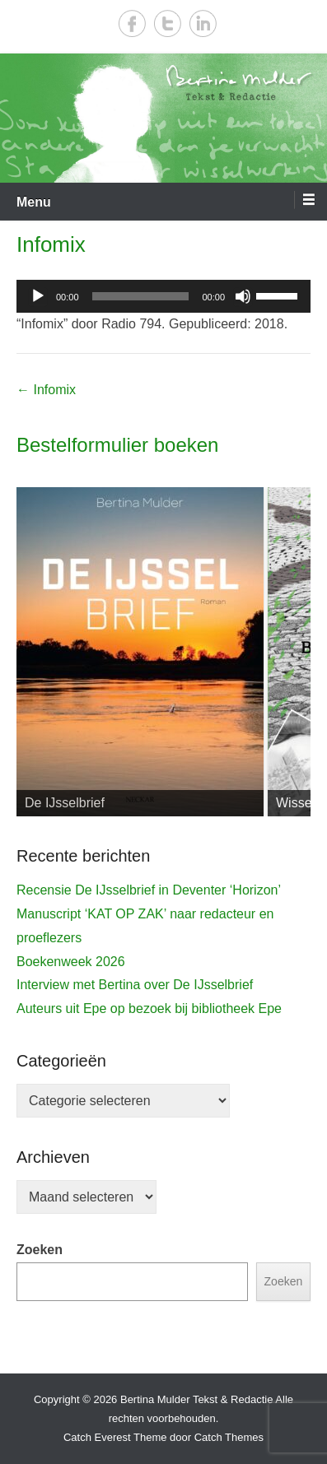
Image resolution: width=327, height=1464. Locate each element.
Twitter (167, 23)
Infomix (51, 244)
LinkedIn (203, 23)
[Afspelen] (38, 296)
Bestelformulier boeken (117, 445)
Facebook (132, 23)
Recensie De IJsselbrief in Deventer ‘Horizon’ (148, 890)
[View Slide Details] (140, 651)
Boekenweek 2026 (70, 962)
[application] (163, 296)
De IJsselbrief (65, 803)
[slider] (140, 296)
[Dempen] (243, 296)
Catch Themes (229, 1437)
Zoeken (39, 1250)
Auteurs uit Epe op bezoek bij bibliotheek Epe (149, 1009)
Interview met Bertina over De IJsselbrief (134, 985)
